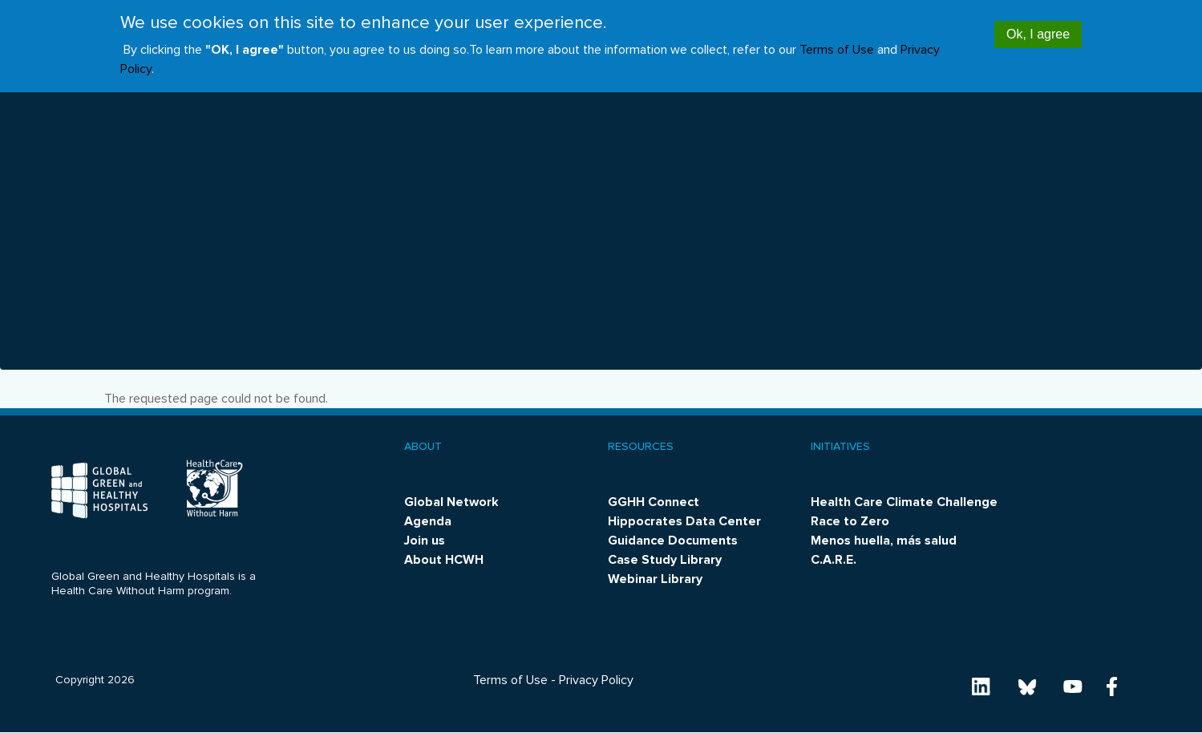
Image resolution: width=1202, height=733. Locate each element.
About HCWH (444, 560)
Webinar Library (655, 579)
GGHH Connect (653, 502)
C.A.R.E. (833, 560)
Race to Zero (850, 521)
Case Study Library (665, 560)
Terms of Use (836, 42)
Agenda (427, 521)
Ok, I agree (1038, 26)
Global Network (451, 502)
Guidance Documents (673, 541)
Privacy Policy (596, 680)
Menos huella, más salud (884, 541)
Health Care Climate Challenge (904, 502)
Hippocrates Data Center (684, 521)
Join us (424, 541)
